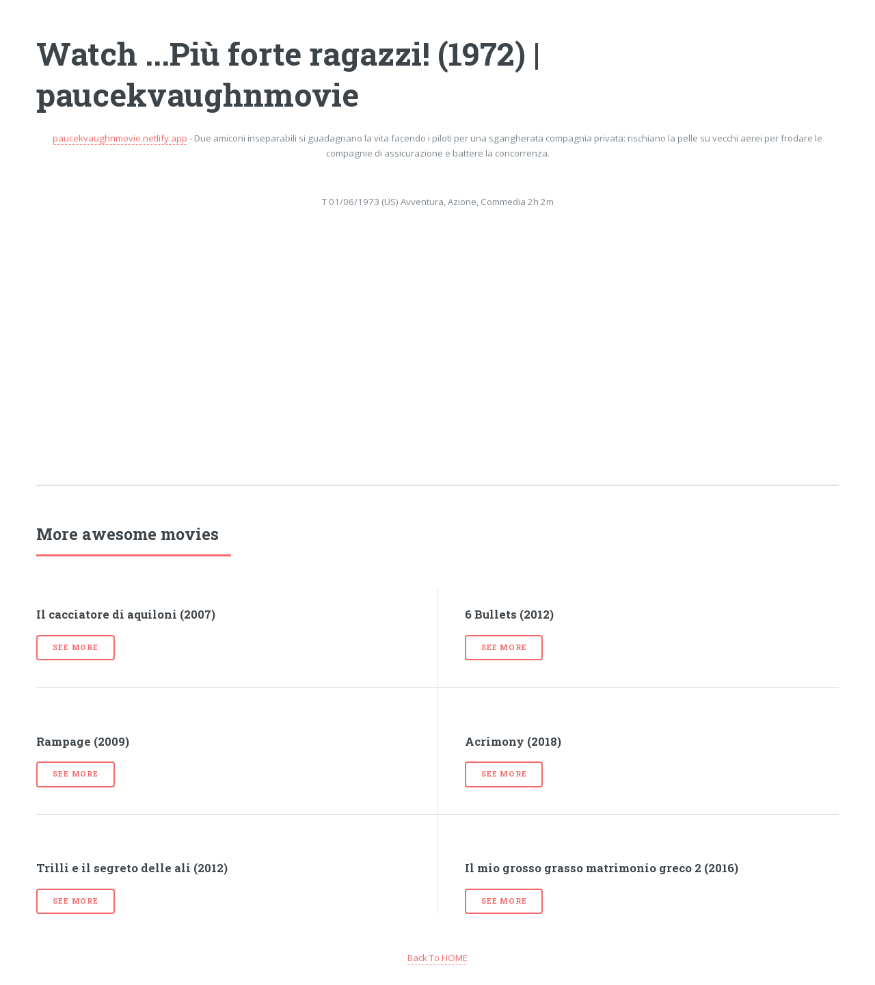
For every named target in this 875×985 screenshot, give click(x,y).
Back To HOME (437, 958)
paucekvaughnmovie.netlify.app (120, 138)
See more (75, 647)
